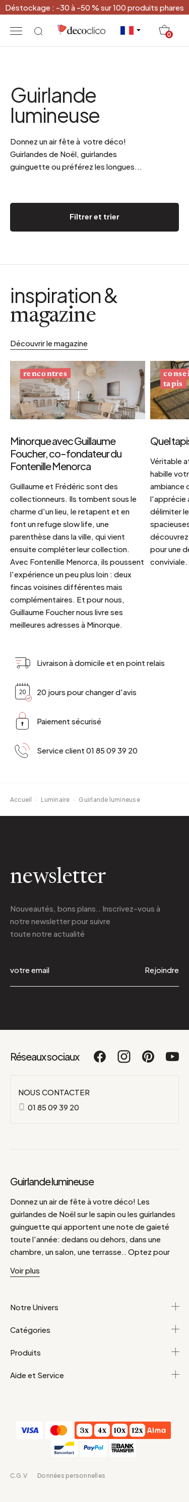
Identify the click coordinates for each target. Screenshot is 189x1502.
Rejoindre (162, 969)
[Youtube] (172, 1061)
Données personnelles (71, 1475)
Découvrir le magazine (49, 343)
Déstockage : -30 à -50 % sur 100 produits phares (94, 7)
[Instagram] (124, 1061)
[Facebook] (100, 1061)
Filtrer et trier (94, 216)
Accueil (21, 799)
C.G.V (18, 1475)
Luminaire (55, 799)
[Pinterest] (149, 1061)
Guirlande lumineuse (109, 799)
